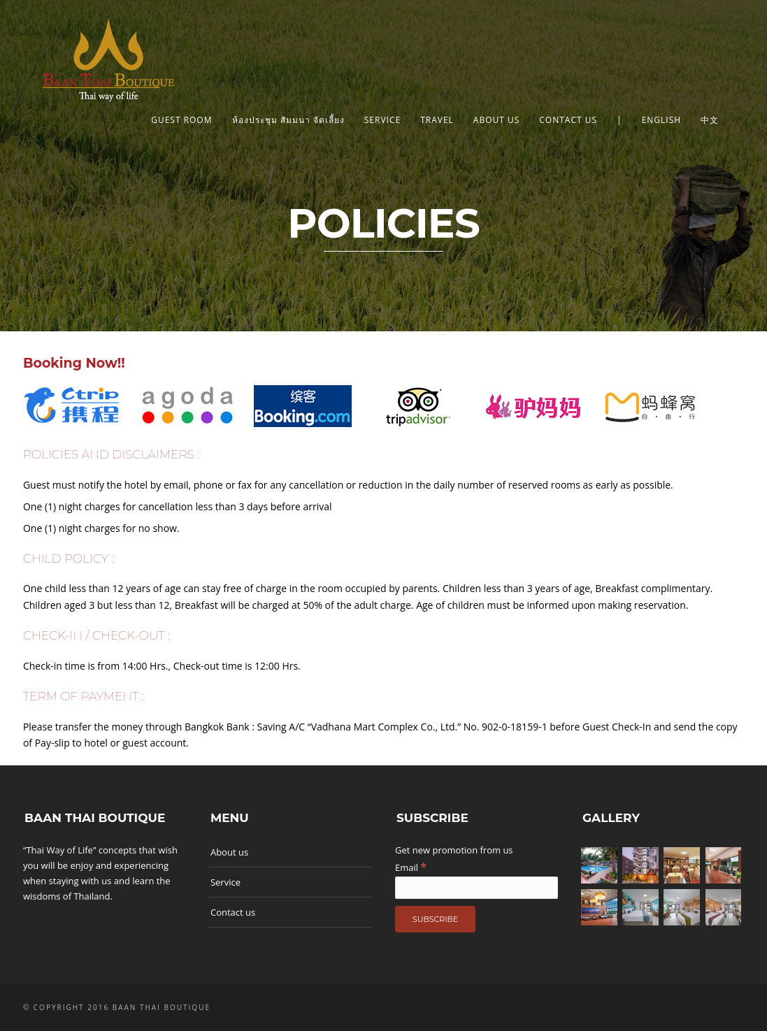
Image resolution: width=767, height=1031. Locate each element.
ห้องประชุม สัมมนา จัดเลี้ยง (288, 120)
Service (382, 120)
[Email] (476, 888)
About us (496, 120)
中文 (710, 120)
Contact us (568, 120)
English (661, 120)
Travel (437, 120)
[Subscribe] (435, 919)
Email (410, 867)
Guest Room (181, 120)
